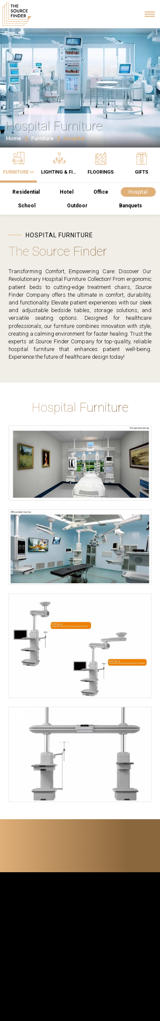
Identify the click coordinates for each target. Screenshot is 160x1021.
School (26, 206)
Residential (26, 192)
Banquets (130, 206)
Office (100, 192)
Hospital (138, 192)
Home (13, 138)
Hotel (66, 192)
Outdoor (77, 206)
